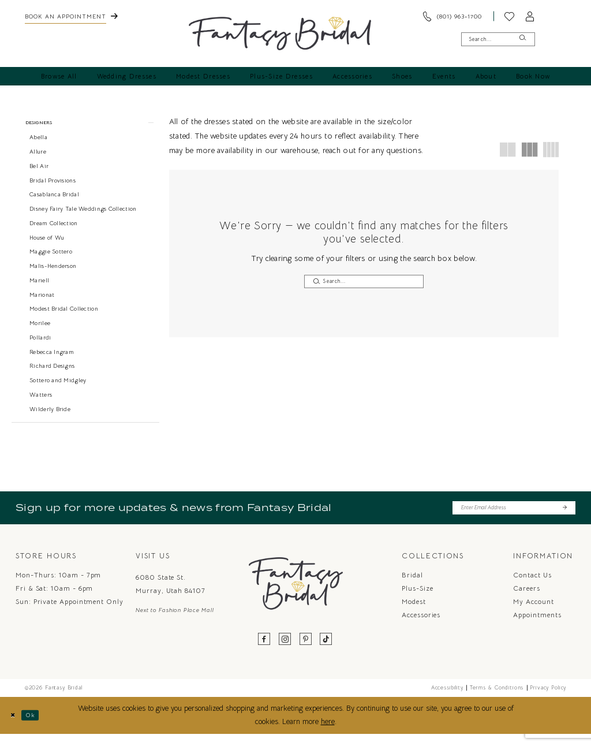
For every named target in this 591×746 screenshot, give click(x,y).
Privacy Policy (548, 699)
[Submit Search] (522, 39)
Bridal (412, 587)
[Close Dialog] (15, 727)
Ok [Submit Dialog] (38, 727)
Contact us (532, 587)
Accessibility (447, 699)
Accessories (421, 626)
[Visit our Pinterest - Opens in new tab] (306, 651)
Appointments (537, 626)
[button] (530, 16)
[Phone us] (452, 16)
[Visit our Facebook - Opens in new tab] (265, 651)
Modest (414, 613)
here (328, 733)
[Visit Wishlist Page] (509, 16)
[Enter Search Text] (498, 39)
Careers (526, 600)
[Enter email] (513, 518)
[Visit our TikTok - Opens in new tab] (326, 651)
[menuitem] (71, 16)
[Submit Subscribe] (563, 518)
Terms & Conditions (496, 699)
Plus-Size (417, 600)
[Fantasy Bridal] (280, 33)
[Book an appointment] (71, 16)
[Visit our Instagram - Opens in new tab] (285, 651)
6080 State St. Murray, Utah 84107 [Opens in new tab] (170, 596)
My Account (533, 613)
